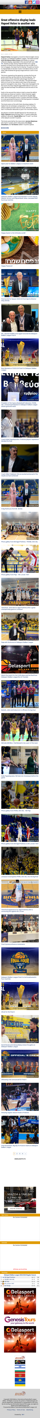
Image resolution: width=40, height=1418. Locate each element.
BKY (23, 1414)
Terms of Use (21, 1410)
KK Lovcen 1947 (9, 1283)
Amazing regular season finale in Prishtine (15, 1112)
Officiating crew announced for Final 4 (13, 1079)
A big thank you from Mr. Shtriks (11, 509)
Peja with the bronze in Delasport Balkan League (17, 642)
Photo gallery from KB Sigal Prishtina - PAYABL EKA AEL (19, 542)
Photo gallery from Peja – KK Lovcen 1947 (15, 574)
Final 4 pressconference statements (13, 944)
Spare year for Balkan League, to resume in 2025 (17, 164)
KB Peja (6, 1281)
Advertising (29, 1410)
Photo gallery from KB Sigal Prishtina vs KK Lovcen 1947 (20, 844)
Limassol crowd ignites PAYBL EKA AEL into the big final (19, 877)
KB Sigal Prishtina (9, 1277)
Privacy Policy (11, 1410)
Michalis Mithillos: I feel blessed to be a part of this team (19, 743)
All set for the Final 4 (8, 1012)
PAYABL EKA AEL (9, 1279)
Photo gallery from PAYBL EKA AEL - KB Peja (16, 811)
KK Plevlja (7, 1285)
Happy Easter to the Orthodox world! (13, 233)
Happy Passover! (7, 266)
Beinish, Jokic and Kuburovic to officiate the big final (18, 710)
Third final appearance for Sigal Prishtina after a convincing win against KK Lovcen (17, 910)
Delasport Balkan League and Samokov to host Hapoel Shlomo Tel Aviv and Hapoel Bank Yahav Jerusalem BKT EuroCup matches (19, 198)
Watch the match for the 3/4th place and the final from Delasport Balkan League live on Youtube (19, 676)
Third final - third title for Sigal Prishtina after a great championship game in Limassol (18, 608)
